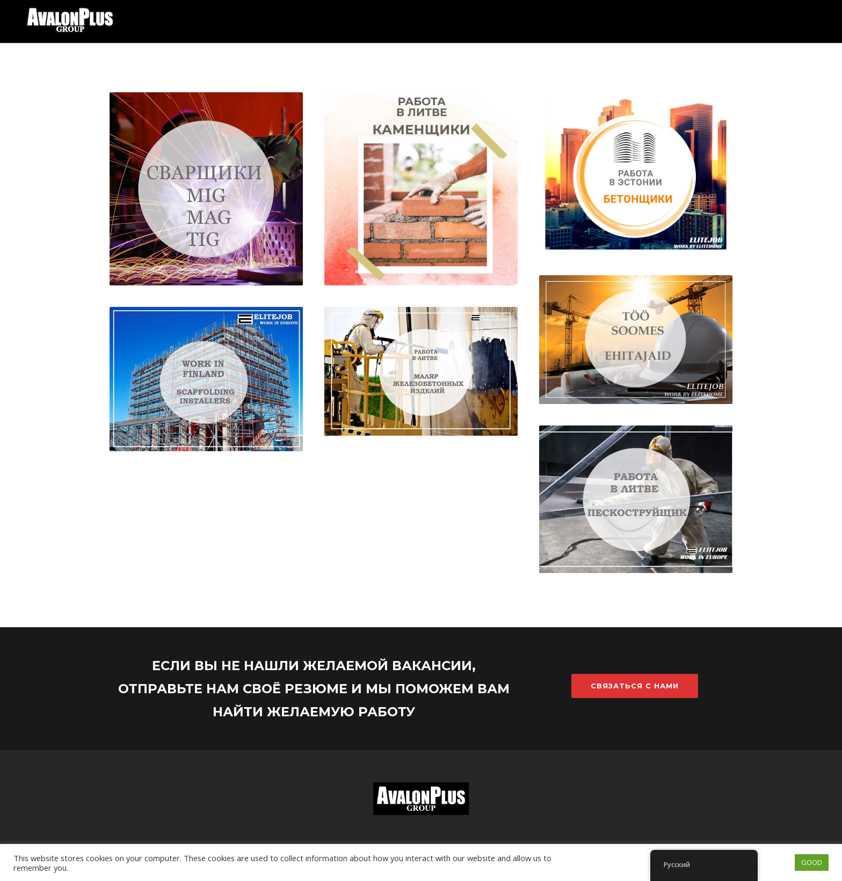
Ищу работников (649, 86)
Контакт (791, 86)
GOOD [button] (811, 862)
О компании (729, 86)
